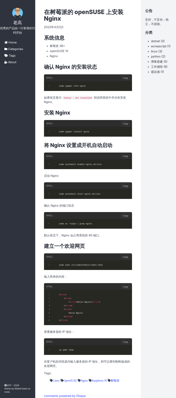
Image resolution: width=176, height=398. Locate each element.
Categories (13, 49)
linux (154, 51)
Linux (56, 380)
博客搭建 (157, 61)
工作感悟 (157, 66)
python (155, 56)
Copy (125, 77)
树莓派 (115, 380)
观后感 (155, 72)
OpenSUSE (70, 380)
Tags (10, 55)
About (10, 62)
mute (6, 392)
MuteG (18, 388)
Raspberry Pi (99, 380)
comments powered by (65, 396)
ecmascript (158, 46)
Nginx (84, 380)
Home (10, 42)
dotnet (155, 41)
